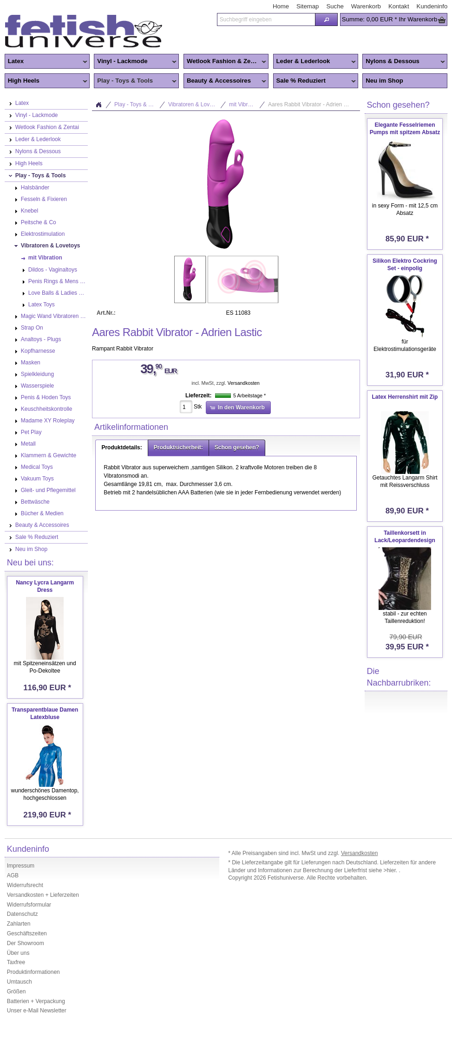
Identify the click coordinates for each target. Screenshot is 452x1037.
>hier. (391, 870)
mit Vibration (244, 104)
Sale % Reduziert (314, 81)
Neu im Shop (384, 80)
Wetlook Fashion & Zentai (224, 62)
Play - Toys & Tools (135, 81)
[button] (326, 19)
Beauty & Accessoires (224, 81)
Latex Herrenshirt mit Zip (405, 397)
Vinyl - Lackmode (135, 62)
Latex (46, 62)
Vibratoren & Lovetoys (195, 104)
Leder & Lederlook (314, 62)
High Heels (46, 81)
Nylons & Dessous (403, 62)
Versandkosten (244, 383)
